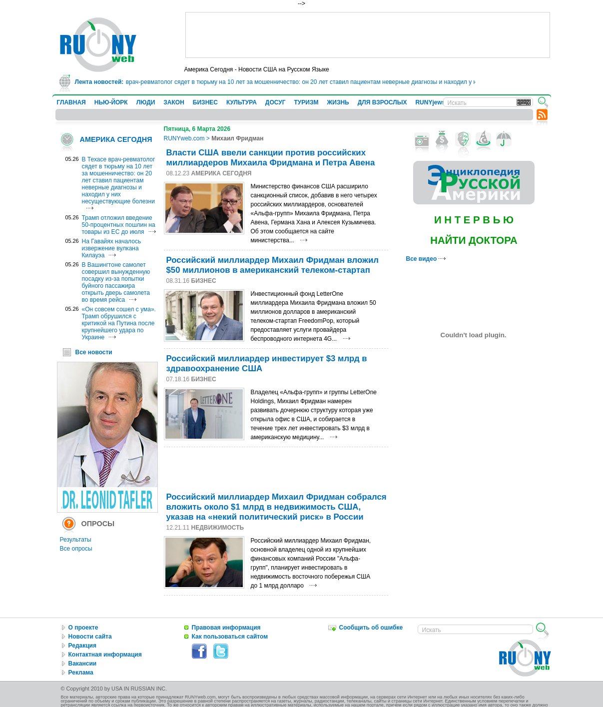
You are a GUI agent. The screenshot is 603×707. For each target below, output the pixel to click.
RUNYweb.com (184, 138)
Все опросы (76, 548)
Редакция (82, 645)
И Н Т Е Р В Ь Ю (474, 219)
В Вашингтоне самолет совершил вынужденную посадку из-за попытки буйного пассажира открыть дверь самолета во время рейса (116, 282)
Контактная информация (105, 654)
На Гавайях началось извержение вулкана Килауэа (111, 248)
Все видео (426, 258)
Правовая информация (226, 627)
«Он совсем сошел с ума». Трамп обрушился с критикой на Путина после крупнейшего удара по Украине (119, 323)
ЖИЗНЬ (338, 102)
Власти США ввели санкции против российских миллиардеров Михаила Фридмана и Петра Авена (270, 157)
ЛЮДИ (145, 102)
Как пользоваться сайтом (230, 636)
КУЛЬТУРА (241, 102)
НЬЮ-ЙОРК (111, 102)
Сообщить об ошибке (371, 627)
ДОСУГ (275, 102)
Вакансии (82, 663)
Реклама (80, 672)
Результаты (75, 539)
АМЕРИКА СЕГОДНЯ (116, 139)
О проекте (83, 627)
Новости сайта (90, 636)
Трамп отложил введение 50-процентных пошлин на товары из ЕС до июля (118, 224)
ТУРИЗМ (306, 102)
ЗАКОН (173, 102)
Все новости (93, 352)
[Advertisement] (368, 34)
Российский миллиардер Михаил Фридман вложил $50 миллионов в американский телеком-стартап (272, 265)
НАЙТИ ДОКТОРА (474, 240)
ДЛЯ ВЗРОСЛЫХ (382, 102)
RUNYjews (430, 102)
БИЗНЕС (205, 102)
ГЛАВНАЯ (71, 102)
